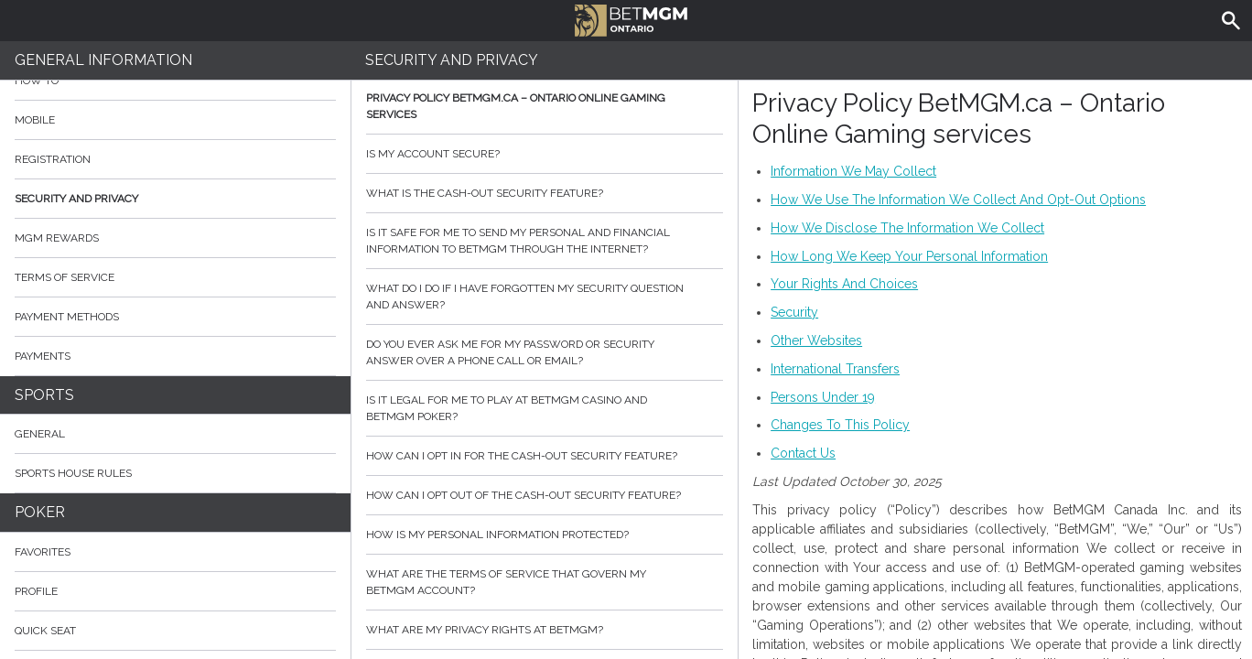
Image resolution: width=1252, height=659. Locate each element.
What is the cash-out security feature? (544, 193)
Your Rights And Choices (844, 283)
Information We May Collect (853, 171)
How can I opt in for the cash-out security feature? (544, 455)
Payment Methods (175, 316)
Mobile (35, 119)
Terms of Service (175, 277)
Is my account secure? (544, 153)
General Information (103, 60)
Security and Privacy (76, 198)
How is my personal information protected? (544, 534)
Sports (44, 395)
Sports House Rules (73, 473)
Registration (53, 159)
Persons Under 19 (823, 397)
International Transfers (835, 369)
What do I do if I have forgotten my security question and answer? (544, 296)
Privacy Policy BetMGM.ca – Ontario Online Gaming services (544, 106)
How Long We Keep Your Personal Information (909, 256)
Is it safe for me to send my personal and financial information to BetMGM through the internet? (544, 240)
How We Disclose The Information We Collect (907, 228)
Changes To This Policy (840, 424)
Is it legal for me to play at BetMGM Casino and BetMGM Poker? (544, 408)
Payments (175, 356)
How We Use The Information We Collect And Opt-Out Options (958, 199)
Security (794, 312)
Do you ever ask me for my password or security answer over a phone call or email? (544, 352)
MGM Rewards (57, 238)
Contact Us (803, 453)
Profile (36, 591)
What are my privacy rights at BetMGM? (544, 629)
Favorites (42, 552)
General (40, 433)
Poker (40, 512)
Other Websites (816, 340)
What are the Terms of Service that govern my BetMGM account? (544, 582)
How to (175, 80)
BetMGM (631, 18)
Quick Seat (45, 630)
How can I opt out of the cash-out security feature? (544, 495)
